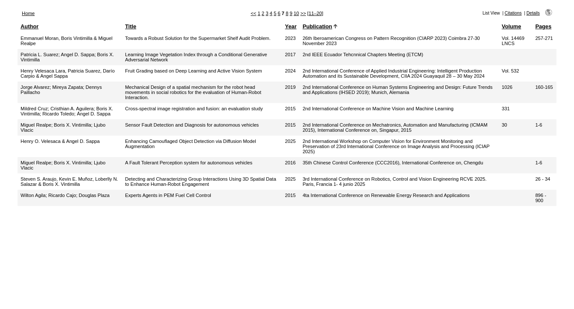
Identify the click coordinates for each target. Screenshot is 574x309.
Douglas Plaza (94, 195)
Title (130, 26)
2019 (290, 87)
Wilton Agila (33, 195)
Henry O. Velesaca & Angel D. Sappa (60, 141)
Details (533, 13)
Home (28, 13)
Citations (513, 13)
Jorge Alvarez (35, 87)
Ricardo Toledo (58, 113)
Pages (543, 26)
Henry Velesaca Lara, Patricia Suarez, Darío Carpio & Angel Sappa (68, 73)
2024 (290, 70)
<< (253, 13)
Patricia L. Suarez (39, 54)
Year (290, 26)
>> (303, 13)
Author (30, 26)
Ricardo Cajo (62, 195)
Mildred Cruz (34, 108)
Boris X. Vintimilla (72, 124)
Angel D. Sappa (77, 54)
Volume (511, 26)
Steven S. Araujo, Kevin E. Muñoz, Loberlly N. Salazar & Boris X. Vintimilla (69, 181)
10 (296, 13)
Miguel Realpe (36, 124)
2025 (290, 141)
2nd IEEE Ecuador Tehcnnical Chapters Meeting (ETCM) (362, 54)
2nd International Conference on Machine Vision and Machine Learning (377, 108)
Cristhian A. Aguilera (72, 108)
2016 (290, 162)
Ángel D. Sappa (94, 113)
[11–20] (315, 13)
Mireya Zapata (67, 87)
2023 (290, 38)
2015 (290, 108)
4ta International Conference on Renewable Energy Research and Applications (385, 195)
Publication (317, 26)
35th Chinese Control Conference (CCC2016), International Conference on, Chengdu (392, 162)
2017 (290, 54)
